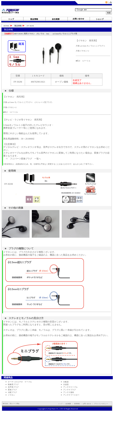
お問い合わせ (87, 403)
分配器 (66, 382)
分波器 (66, 384)
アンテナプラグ (69, 390)
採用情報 (77, 403)
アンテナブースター (71, 395)
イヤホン (11, 395)
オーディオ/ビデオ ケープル (20, 382)
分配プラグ (12, 392)
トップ (60, 403)
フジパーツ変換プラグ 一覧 (24, 158)
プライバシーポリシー (101, 403)
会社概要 (68, 403)
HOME (5, 26)
